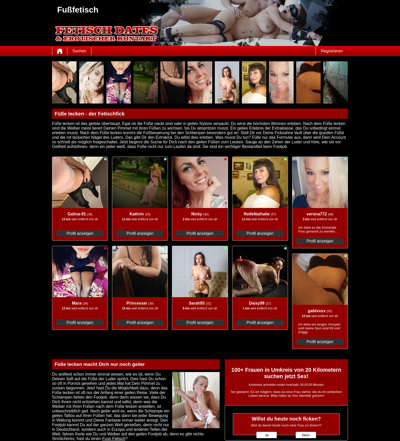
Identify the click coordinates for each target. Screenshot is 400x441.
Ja (267, 435)
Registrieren (332, 51)
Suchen (79, 51)
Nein (306, 435)
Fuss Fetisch (114, 438)
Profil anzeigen (80, 233)
